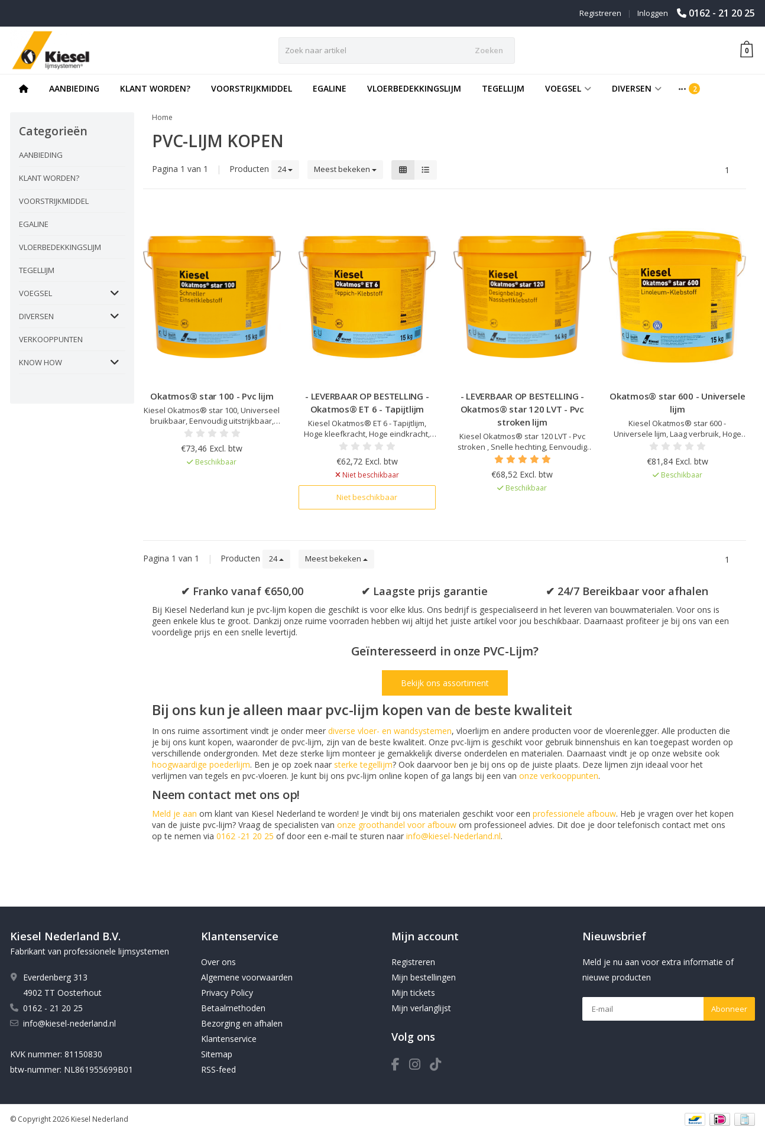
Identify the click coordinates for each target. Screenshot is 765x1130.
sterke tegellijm (363, 764)
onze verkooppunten (558, 775)
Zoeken (489, 50)
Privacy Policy (227, 992)
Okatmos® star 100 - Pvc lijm (211, 396)
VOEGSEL (568, 88)
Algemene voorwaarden (247, 977)
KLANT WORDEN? (155, 88)
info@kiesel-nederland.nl (69, 1023)
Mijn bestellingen (423, 977)
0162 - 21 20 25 (722, 13)
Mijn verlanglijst (421, 1008)
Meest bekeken (345, 169)
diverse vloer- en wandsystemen (390, 730)
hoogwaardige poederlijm (201, 764)
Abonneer (729, 1009)
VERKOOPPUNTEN (51, 339)
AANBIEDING (74, 88)
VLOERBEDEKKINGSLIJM (414, 88)
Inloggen (652, 13)
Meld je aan (174, 813)
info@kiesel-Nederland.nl (453, 836)
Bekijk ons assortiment (445, 683)
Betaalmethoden (233, 1008)
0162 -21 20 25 (245, 836)
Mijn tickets (413, 992)
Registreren (600, 13)
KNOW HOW (40, 362)
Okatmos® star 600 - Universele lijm (677, 402)
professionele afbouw (574, 813)
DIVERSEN (637, 88)
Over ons (218, 961)
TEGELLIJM (503, 88)
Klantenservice (229, 1038)
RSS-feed (218, 1069)
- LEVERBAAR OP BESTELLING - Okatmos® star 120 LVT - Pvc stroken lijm (522, 409)
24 (285, 169)
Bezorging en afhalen (242, 1023)
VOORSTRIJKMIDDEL (251, 88)
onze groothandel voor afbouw (396, 824)
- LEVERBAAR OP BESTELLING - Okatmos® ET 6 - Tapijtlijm (367, 402)
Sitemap (216, 1054)
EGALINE (329, 88)
